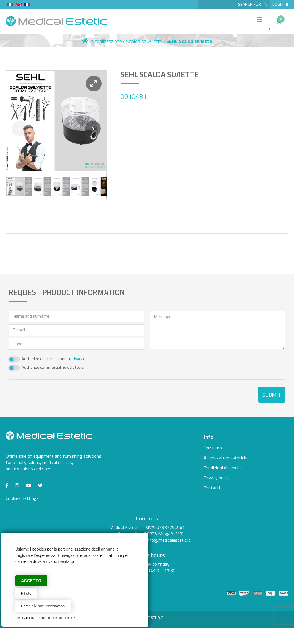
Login (280, 4)
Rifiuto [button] (26, 593)
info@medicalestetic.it (168, 540)
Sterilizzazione (107, 41)
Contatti (212, 487)
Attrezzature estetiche (226, 457)
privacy (76, 359)
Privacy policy (24, 618)
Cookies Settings (22, 498)
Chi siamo (213, 447)
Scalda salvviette (144, 41)
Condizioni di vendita (223, 467)
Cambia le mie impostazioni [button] (43, 606)
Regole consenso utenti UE (56, 618)
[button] (94, 83)
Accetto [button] (31, 581)
